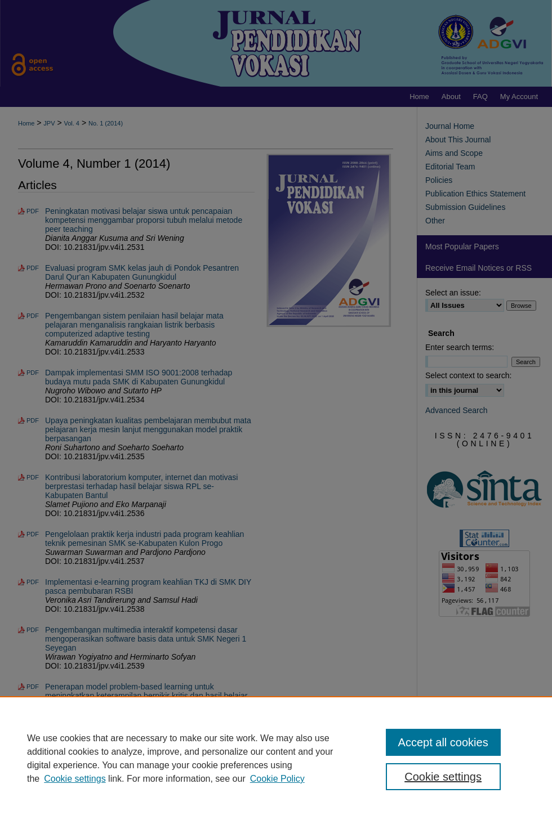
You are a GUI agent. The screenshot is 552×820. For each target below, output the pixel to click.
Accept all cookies (443, 742)
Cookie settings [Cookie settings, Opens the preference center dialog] (443, 776)
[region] (276, 758)
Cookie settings (74, 778)
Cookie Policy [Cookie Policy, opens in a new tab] (277, 778)
